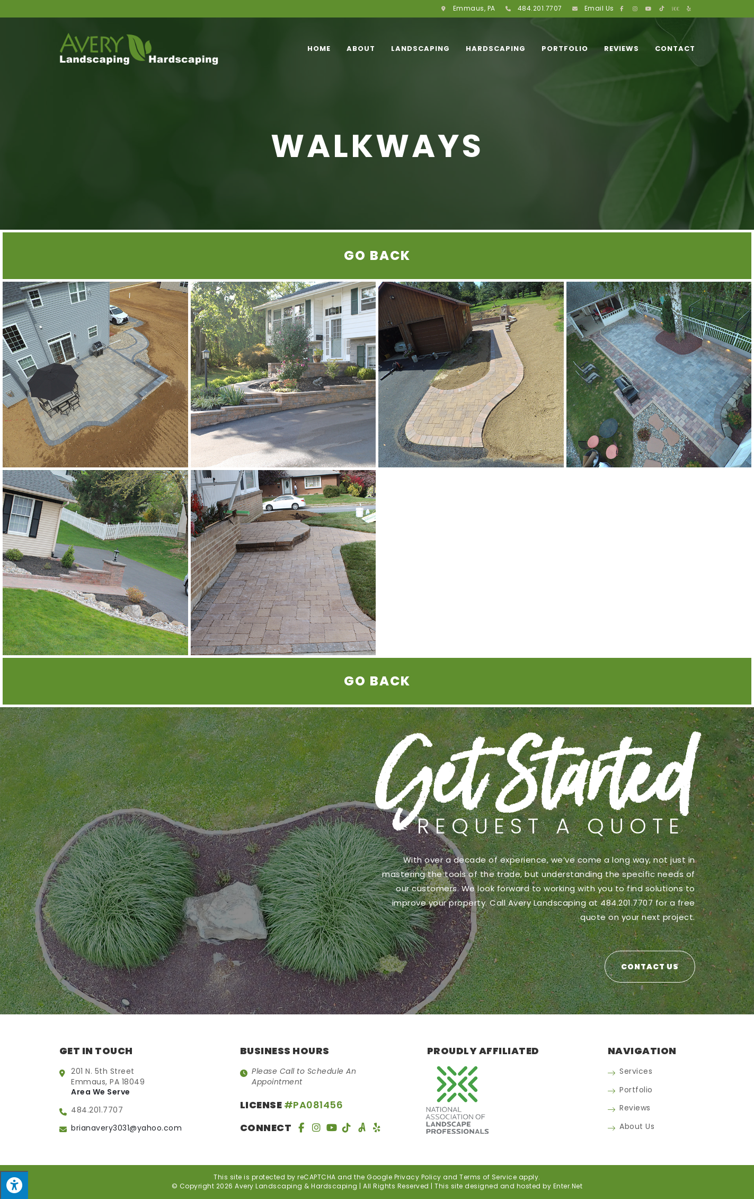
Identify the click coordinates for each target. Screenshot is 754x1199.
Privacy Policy (417, 1176)
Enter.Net (568, 1186)
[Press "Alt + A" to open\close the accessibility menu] (14, 1185)
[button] (650, 967)
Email (599, 8)
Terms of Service (488, 1176)
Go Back (377, 255)
